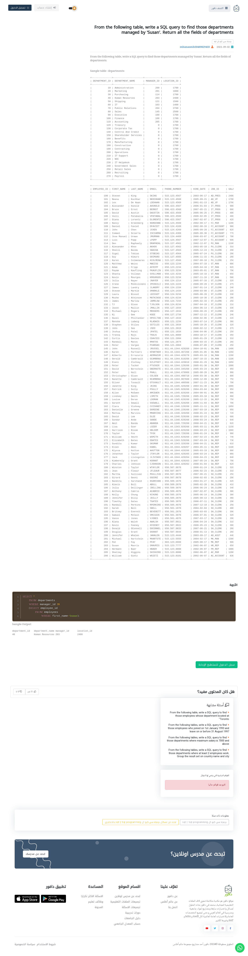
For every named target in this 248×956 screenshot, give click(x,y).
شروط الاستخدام (46, 948)
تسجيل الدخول (20, 8)
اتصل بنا (173, 911)
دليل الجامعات (132, 922)
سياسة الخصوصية (25, 948)
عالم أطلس (178, 948)
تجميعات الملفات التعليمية (125, 905)
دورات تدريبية (132, 916)
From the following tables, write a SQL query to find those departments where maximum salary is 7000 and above (198, 745)
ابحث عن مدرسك (35, 857)
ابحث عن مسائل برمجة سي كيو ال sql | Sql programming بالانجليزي (140, 826)
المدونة (99, 911)
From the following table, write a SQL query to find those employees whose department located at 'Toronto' (199, 720)
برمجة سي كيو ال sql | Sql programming (204, 826)
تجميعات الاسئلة (131, 911)
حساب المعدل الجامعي (127, 927)
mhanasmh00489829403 (195, 48)
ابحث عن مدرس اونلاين (127, 900)
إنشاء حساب (46, 8)
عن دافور (172, 900)
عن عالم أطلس (169, 905)
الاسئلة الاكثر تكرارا (92, 900)
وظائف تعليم (95, 905)
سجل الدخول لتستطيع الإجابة (217, 668)
